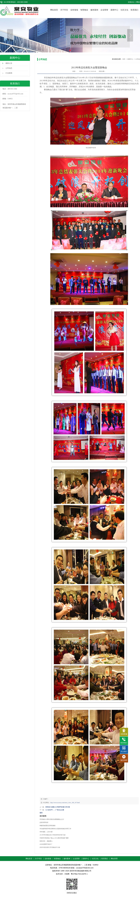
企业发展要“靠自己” (46, 844)
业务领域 (74, 10)
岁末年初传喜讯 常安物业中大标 (50, 847)
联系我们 (134, 10)
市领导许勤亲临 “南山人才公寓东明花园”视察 (54, 838)
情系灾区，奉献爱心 (46, 841)
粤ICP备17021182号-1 (79, 874)
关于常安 (64, 10)
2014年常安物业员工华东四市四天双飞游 (52, 835)
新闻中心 (114, 10)
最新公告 (9, 63)
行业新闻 (9, 73)
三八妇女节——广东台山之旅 (54, 810)
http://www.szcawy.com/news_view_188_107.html (65, 802)
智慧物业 (84, 10)
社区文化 (124, 10)
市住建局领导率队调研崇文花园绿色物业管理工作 (55, 829)
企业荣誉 (104, 10)
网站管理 (114, 859)
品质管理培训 (44, 822)
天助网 (66, 874)
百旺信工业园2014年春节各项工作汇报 (57, 807)
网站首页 (54, 10)
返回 (41, 813)
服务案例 (94, 10)
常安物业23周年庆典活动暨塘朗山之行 (52, 819)
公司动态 (9, 68)
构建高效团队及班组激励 (47, 825)
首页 (123, 59)
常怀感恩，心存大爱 (46, 832)
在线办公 (131, 2)
